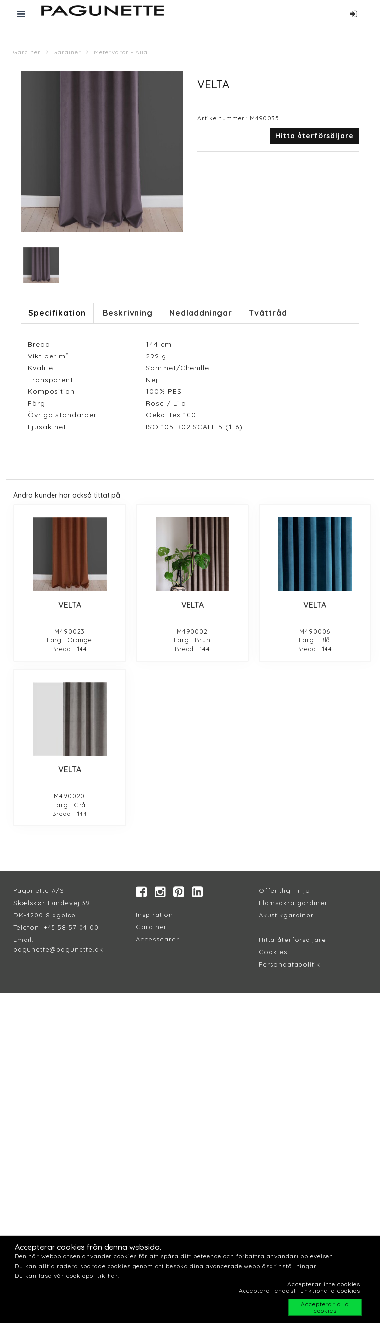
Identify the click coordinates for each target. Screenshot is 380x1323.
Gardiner (27, 52)
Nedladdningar (200, 313)
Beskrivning (128, 313)
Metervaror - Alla (121, 52)
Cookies (273, 952)
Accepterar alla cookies (325, 1307)
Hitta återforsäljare (292, 939)
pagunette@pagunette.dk (58, 949)
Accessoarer (157, 939)
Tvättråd (268, 313)
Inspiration (154, 914)
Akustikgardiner (286, 915)
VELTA (69, 605)
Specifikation (57, 313)
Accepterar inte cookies (323, 1284)
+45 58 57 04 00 (70, 927)
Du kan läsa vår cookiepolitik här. (67, 1275)
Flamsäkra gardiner (293, 903)
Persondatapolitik (289, 964)
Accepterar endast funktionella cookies (299, 1290)
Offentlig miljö (284, 890)
